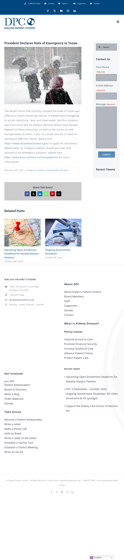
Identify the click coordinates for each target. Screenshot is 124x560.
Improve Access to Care (78, 339)
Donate (68, 310)
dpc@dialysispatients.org (21, 299)
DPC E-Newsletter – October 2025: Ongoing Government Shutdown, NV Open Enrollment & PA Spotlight (92, 393)
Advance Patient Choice (78, 353)
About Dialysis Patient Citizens (82, 292)
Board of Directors (15, 389)
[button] (6, 241)
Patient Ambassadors (17, 385)
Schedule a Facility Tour (18, 442)
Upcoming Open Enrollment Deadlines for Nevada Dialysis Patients (21, 253)
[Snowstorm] (42, 75)
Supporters (71, 305)
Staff (67, 301)
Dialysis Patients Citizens (18, 480)
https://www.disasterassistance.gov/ (26, 143)
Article (41, 170)
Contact (68, 315)
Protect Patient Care (76, 358)
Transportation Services (56, 170)
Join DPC (9, 381)
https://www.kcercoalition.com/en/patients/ (31, 157)
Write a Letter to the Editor (20, 438)
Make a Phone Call (15, 429)
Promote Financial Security (80, 344)
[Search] (99, 47)
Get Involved (13, 373)
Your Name (102, 69)
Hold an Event (12, 433)
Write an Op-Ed (13, 452)
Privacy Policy (52, 480)
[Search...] (106, 47)
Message (105, 104)
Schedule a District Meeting (21, 447)
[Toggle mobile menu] (118, 21)
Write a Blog (11, 394)
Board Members (74, 296)
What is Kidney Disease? (81, 323)
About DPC (71, 284)
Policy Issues (73, 331)
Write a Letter (12, 424)
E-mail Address (104, 88)
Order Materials (14, 398)
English (96, 557)
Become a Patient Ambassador (23, 419)
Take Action (12, 412)
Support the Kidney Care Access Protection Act (92, 408)
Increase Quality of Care (78, 348)
